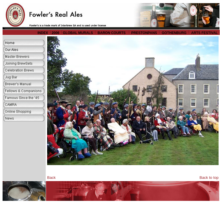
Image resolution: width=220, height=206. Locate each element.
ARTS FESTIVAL (205, 33)
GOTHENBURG (174, 33)
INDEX (42, 33)
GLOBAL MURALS (78, 33)
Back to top (209, 177)
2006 (55, 33)
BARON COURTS (112, 33)
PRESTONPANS (144, 33)
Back (51, 177)
